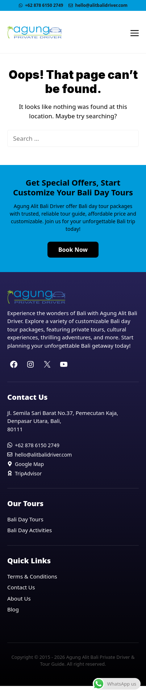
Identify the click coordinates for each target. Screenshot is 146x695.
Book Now (73, 250)
